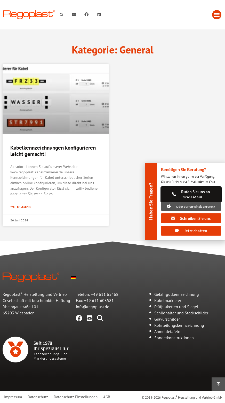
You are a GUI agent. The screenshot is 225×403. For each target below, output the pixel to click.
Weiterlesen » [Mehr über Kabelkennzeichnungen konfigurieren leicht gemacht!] (20, 206)
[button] (216, 14)
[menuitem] (73, 277)
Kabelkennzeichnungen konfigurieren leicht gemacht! (53, 151)
